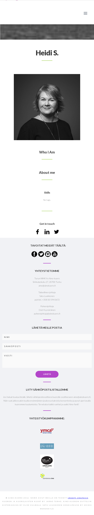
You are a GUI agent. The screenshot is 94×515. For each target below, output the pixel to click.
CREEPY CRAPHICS (78, 498)
